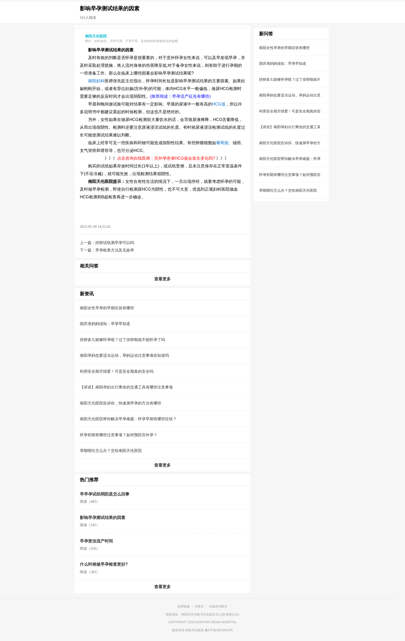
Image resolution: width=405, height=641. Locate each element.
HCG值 (218, 104)
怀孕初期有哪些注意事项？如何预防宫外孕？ (118, 435)
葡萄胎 (222, 143)
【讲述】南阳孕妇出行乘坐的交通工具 (290, 127)
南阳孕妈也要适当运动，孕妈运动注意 (290, 95)
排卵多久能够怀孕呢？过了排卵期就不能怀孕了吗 (122, 339)
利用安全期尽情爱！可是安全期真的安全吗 (116, 371)
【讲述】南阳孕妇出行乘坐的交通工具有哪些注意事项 (126, 387)
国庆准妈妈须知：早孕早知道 (105, 323)
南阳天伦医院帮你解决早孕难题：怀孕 (290, 159)
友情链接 (183, 606)
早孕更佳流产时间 (96, 541)
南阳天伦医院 (194, 630)
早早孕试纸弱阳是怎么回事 (104, 494)
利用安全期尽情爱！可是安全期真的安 (290, 111)
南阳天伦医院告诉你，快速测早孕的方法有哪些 (120, 403)
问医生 (199, 606)
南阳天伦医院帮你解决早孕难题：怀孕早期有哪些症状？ (128, 419)
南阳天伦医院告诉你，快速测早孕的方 (290, 143)
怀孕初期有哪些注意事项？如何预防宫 (290, 175)
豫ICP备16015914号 (219, 630)
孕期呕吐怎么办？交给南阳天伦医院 (111, 450)
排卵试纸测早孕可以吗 (114, 242)
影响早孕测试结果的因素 (102, 517)
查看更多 (162, 279)
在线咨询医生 (218, 606)
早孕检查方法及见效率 (114, 250)
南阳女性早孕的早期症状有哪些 (107, 308)
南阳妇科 (96, 81)
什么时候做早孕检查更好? (104, 564)
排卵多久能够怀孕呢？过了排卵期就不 (290, 79)
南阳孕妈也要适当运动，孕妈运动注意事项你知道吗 (124, 355)
